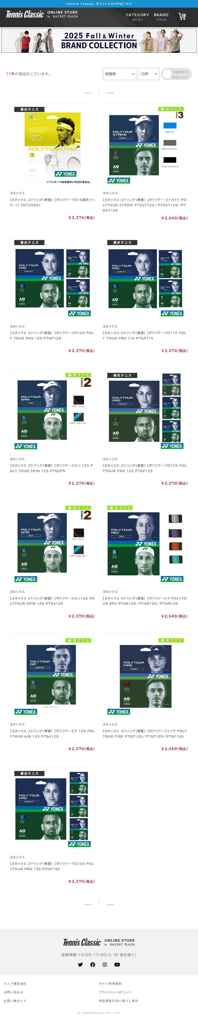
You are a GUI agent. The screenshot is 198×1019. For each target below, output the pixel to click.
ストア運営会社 (15, 983)
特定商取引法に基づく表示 (118, 1001)
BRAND (161, 17)
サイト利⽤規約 (110, 983)
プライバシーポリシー (115, 992)
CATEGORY (137, 17)
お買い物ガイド (15, 1001)
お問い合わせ (13, 992)
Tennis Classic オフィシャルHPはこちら (99, 3)
